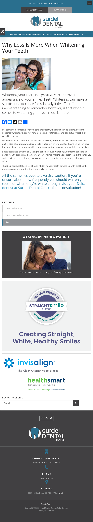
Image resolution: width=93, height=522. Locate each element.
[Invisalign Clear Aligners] (46, 315)
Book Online (60, 10)
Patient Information (14, 208)
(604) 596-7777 (35, 10)
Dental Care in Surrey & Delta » (46, 462)
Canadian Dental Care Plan (17, 215)
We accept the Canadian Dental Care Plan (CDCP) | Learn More (44, 34)
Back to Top (46, 504)
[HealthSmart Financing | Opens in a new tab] (46, 384)
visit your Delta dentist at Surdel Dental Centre (43, 185)
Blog (7, 222)
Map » (62, 492)
